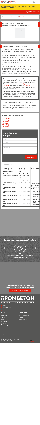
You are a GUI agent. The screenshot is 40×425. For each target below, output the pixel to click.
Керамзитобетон (23, 319)
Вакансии (3, 332)
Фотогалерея (4, 321)
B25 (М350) (5, 120)
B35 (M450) (5, 123)
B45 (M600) (5, 126)
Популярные (6, 164)
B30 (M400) (5, 121)
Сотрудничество (5, 334)
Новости (3, 317)
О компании (4, 315)
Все (12, 164)
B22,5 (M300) (6, 118)
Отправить (30, 157)
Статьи (2, 319)
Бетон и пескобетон (24, 315)
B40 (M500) (5, 125)
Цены (2, 328)
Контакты (3, 323)
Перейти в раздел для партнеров (20, 290)
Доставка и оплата (5, 330)
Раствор (21, 317)
